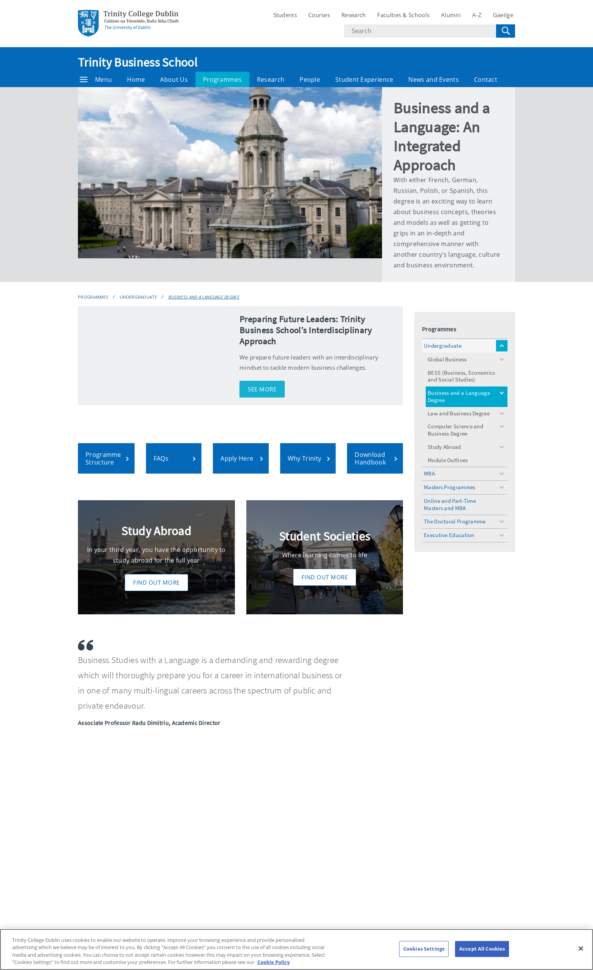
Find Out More (156, 582)
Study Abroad (444, 446)
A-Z (477, 15)
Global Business (447, 359)
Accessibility (417, 840)
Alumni (451, 15)
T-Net (408, 888)
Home (136, 79)
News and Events (433, 79)
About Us (173, 79)
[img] (155, 355)
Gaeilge (503, 15)
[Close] (580, 948)
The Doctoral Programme (455, 521)
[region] (296, 949)
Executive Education (449, 535)
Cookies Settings (491, 856)
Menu (96, 79)
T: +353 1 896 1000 (102, 869)
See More (262, 389)
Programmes (222, 79)
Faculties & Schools (403, 15)
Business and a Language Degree (203, 297)
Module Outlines (448, 460)
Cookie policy (486, 840)
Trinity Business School (137, 62)
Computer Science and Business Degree (455, 430)
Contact (485, 79)
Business (88, 759)
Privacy (410, 856)
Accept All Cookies (482, 948)
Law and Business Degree (459, 413)
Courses (319, 15)
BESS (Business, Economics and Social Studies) (461, 376)
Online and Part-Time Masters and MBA (450, 504)
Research (353, 15)
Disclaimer (415, 872)
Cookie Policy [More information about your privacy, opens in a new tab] (273, 962)
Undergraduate (138, 297)
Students (285, 15)
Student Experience (364, 79)
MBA (429, 473)
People (310, 79)
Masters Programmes (449, 487)
